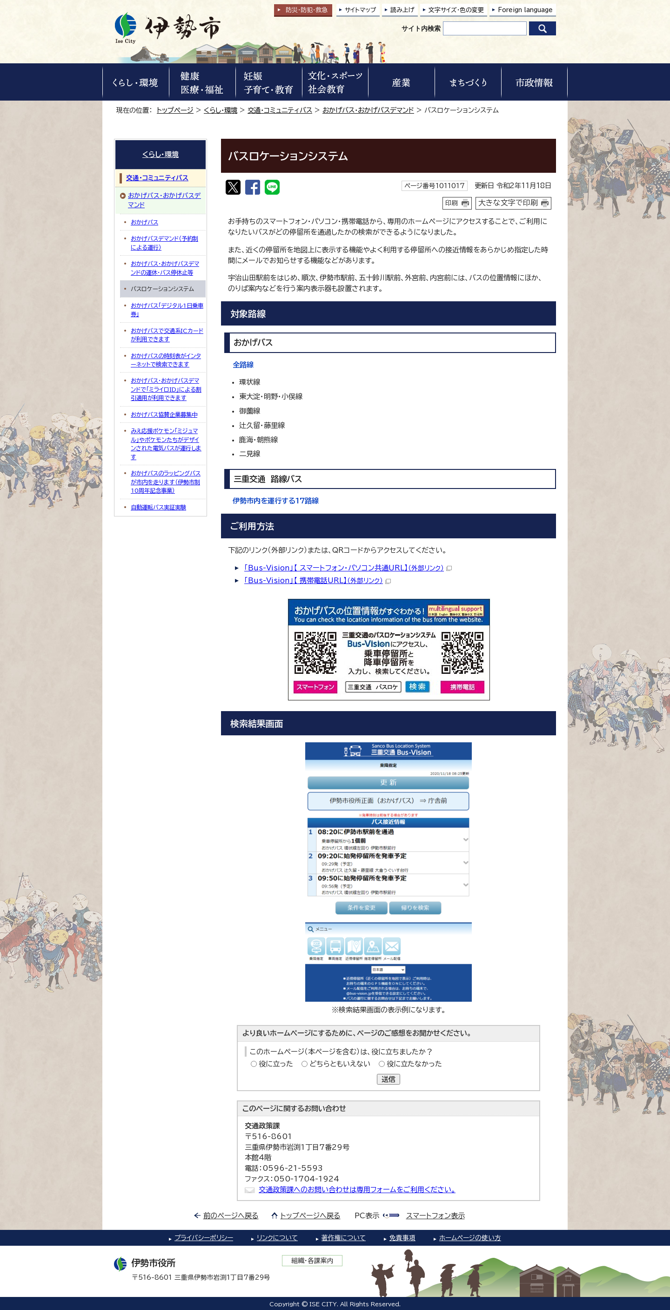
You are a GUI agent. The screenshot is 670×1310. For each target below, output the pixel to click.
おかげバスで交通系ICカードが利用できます (167, 335)
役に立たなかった (414, 1063)
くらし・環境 (220, 110)
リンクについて (277, 1238)
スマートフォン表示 (435, 1215)
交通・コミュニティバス (280, 110)
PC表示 (367, 1215)
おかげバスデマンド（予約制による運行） (164, 243)
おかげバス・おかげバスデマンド (368, 110)
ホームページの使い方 (470, 1238)
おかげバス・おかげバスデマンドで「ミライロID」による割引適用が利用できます (166, 389)
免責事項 (402, 1238)
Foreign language (525, 10)
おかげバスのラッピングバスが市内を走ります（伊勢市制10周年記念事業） (166, 481)
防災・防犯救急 (307, 10)
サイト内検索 (421, 28)
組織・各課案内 (312, 1260)
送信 (388, 1079)
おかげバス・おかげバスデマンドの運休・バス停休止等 (165, 268)
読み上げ (402, 10)
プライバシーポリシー (203, 1238)
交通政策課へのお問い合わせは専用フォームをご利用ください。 (357, 1189)
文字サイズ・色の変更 (456, 10)
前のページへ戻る (231, 1215)
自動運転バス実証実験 (158, 507)
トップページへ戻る (311, 1215)
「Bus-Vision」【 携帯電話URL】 (317, 580)
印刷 (451, 203)
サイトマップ (360, 10)
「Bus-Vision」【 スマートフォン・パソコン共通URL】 (348, 567)
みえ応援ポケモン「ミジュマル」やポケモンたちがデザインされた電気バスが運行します (166, 443)
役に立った (276, 1063)
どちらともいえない (339, 1063)
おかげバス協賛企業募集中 (164, 414)
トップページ (175, 110)
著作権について (344, 1238)
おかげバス (144, 222)
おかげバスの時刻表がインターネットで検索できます (166, 360)
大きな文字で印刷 (508, 202)
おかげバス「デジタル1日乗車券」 (167, 310)
